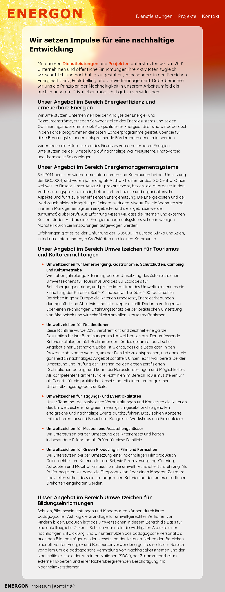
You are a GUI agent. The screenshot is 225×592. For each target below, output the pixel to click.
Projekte (187, 16)
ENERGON (45, 13)
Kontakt (211, 16)
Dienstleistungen (154, 16)
